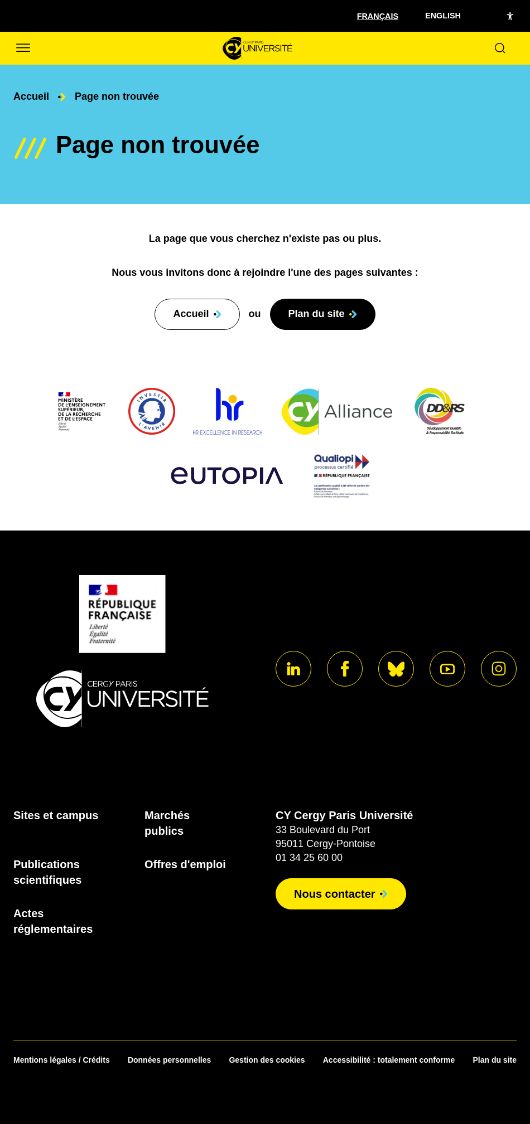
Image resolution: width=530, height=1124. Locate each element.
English (443, 15)
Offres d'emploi (185, 864)
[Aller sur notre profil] (293, 669)
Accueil (31, 96)
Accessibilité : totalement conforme (389, 1059)
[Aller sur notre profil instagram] (499, 669)
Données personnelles (169, 1059)
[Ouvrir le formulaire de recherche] (500, 48)
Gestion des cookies (267, 1059)
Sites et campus (55, 815)
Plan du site (495, 1059)
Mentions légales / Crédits (61, 1059)
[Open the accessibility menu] (510, 16)
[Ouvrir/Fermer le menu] (22, 48)
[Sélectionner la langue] (377, 15)
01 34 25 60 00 (309, 857)
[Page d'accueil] (257, 48)
